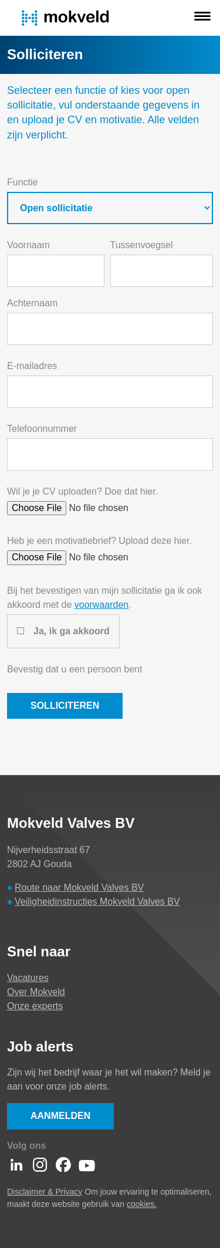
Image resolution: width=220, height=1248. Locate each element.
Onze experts (35, 1006)
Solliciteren (65, 706)
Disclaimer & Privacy (44, 1191)
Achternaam (32, 303)
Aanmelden (60, 1116)
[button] (202, 17)
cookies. (142, 1204)
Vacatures (28, 978)
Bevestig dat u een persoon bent (74, 669)
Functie (22, 182)
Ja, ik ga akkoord (71, 631)
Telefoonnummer (42, 429)
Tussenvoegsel (141, 245)
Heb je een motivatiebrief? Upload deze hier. (99, 541)
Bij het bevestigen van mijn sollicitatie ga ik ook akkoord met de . (104, 598)
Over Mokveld (36, 992)
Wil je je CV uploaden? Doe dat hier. (82, 491)
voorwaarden (102, 605)
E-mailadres (32, 366)
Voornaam (28, 245)
